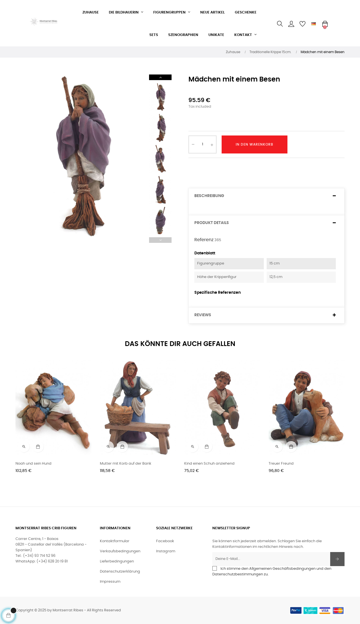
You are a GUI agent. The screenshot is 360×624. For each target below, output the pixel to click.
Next (160, 77)
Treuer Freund (281, 463)
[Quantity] (202, 144)
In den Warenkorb (254, 144)
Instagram (165, 551)
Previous (160, 240)
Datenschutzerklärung (120, 571)
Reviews (202, 315)
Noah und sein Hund (33, 463)
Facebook (165, 541)
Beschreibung (209, 196)
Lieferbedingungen (117, 561)
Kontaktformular (114, 541)
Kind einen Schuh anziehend (209, 463)
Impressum (110, 582)
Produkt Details (211, 223)
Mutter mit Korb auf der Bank (125, 463)
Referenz (203, 240)
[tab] (266, 196)
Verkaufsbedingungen (120, 551)
